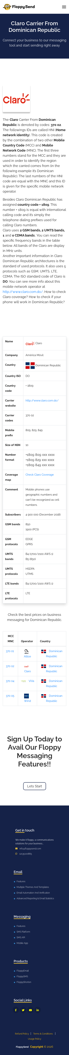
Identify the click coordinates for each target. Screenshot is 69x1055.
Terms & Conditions (43, 1033)
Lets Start (34, 786)
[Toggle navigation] (64, 7)
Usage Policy (34, 1039)
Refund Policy (22, 1033)
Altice (27, 653)
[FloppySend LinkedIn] (37, 1010)
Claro (27, 668)
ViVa (27, 681)
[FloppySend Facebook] (16, 1010)
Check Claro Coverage (40, 474)
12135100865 (25, 854)
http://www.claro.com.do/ (23, 292)
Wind (27, 698)
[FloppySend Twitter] (23, 1010)
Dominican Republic (51, 654)
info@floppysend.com (30, 848)
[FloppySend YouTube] (30, 1010)
